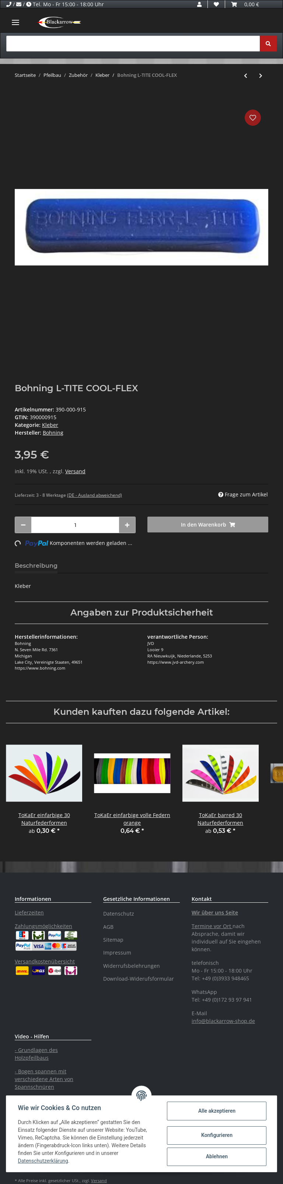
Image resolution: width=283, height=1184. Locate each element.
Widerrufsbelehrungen (131, 965)
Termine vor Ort (211, 926)
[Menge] (75, 525)
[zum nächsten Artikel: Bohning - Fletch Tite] (260, 75)
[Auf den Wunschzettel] (253, 118)
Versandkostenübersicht (45, 961)
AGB (108, 926)
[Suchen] (133, 43)
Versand (75, 471)
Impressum (117, 952)
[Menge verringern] (23, 525)
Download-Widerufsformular (138, 978)
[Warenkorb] (245, 4)
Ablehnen (216, 1156)
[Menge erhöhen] (127, 525)
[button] (199, 4)
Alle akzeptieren (216, 1111)
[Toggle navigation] (15, 22)
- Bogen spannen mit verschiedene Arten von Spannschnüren (44, 1079)
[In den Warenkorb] (21, 97)
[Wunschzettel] (216, 4)
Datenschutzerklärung (43, 1161)
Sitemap (113, 939)
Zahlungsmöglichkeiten (43, 926)
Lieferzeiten (29, 912)
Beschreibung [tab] (36, 565)
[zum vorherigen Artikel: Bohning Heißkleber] (245, 75)
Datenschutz (118, 913)
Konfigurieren (216, 1135)
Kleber (50, 424)
